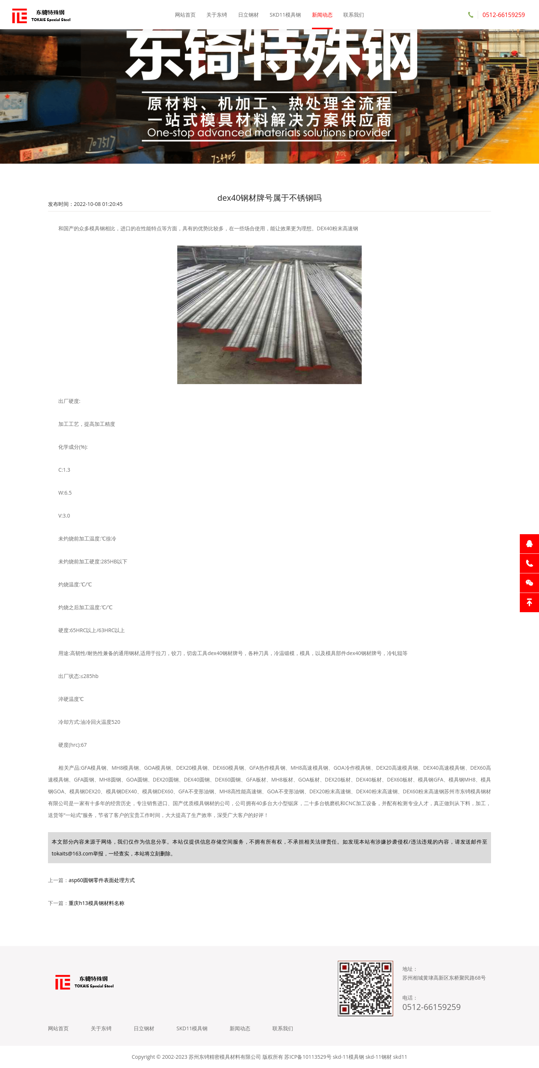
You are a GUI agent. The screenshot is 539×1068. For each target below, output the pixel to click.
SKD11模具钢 (285, 14)
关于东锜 (216, 14)
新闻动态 (322, 14)
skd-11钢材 (378, 1056)
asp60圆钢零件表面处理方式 (102, 880)
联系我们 (353, 14)
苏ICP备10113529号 (307, 1056)
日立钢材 (248, 14)
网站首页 (185, 14)
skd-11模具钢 (348, 1056)
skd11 (400, 1056)
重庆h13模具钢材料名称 (96, 902)
